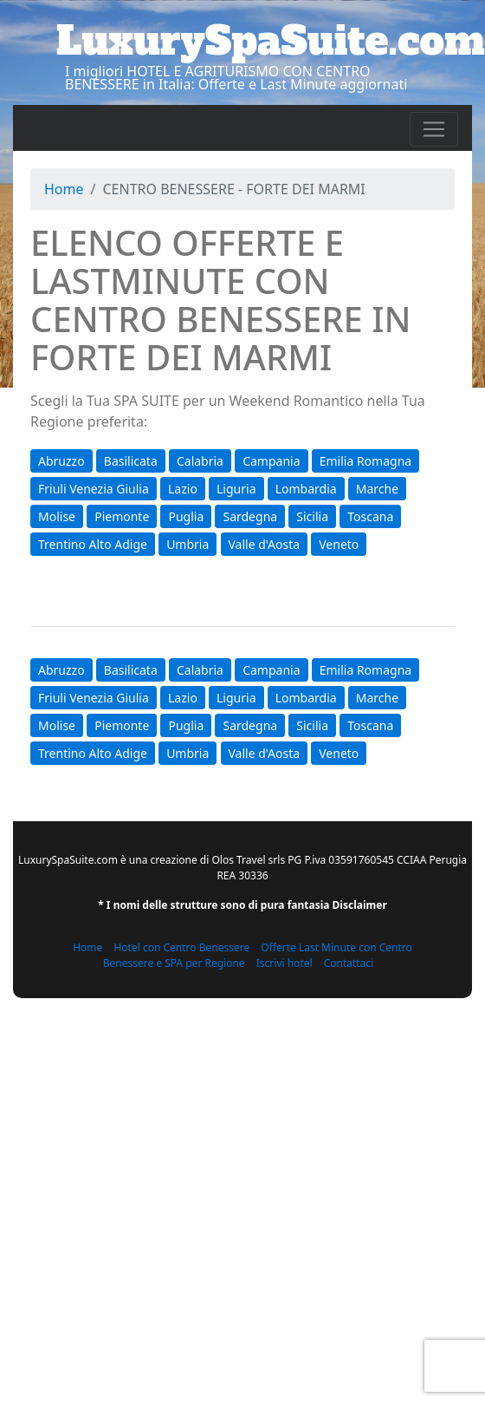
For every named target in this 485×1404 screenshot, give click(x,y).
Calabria (200, 461)
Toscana (370, 516)
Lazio (182, 488)
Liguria (236, 488)
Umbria (187, 544)
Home (64, 189)
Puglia (186, 516)
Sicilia (312, 516)
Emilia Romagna (365, 461)
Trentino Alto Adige (92, 544)
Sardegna (250, 516)
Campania (271, 461)
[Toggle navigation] (434, 129)
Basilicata (131, 461)
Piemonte (121, 516)
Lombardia (306, 488)
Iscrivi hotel (284, 963)
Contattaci (349, 963)
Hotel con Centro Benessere (181, 947)
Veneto (339, 544)
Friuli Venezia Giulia (93, 488)
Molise (56, 516)
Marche (377, 488)
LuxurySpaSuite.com (270, 41)
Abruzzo (61, 461)
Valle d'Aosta (265, 544)
